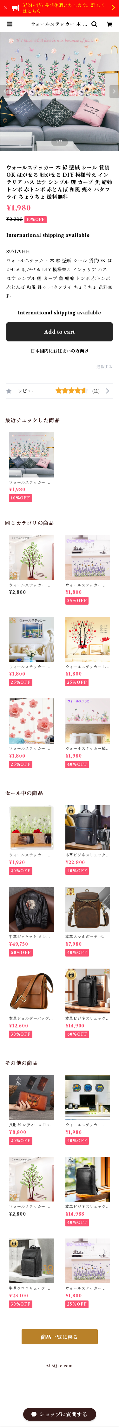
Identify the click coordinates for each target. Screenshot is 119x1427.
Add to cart (59, 332)
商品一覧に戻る (59, 1337)
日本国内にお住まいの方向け (60, 351)
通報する (104, 366)
